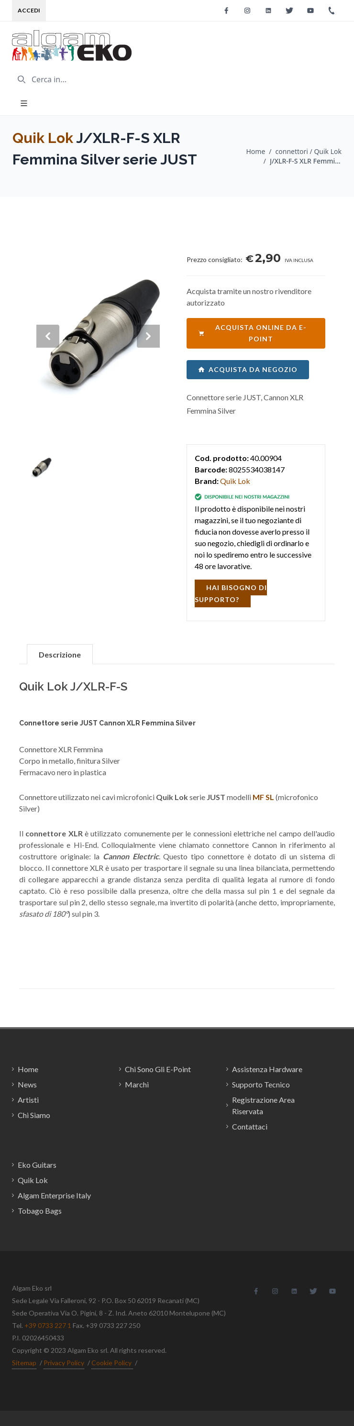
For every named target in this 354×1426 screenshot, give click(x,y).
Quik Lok (42, 138)
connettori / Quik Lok (309, 151)
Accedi (29, 10)
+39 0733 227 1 (47, 1325)
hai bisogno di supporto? (231, 593)
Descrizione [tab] (60, 654)
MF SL (263, 796)
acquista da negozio (248, 369)
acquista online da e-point (252, 333)
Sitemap (24, 1363)
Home (255, 151)
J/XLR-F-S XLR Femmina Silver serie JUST (306, 160)
